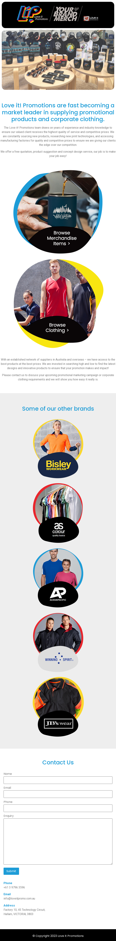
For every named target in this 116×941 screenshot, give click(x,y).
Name (58, 777)
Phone (58, 805)
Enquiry (58, 839)
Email (58, 791)
